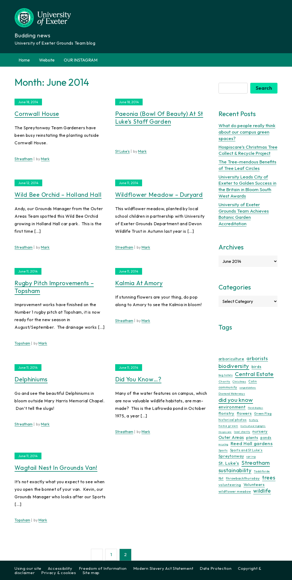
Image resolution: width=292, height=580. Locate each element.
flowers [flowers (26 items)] (244, 413)
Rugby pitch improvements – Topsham (54, 287)
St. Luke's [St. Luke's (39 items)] (229, 463)
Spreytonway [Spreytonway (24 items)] (231, 456)
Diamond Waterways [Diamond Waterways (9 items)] (232, 393)
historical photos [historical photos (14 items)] (233, 420)
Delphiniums (31, 379)
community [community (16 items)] (228, 387)
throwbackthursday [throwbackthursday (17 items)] (243, 478)
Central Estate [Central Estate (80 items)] (254, 373)
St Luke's (122, 151)
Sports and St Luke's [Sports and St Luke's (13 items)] (246, 450)
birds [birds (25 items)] (257, 366)
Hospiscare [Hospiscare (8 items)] (225, 431)
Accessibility (60, 568)
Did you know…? (138, 379)
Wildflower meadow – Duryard (159, 194)
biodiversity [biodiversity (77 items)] (234, 365)
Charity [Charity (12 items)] (224, 381)
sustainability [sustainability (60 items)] (235, 470)
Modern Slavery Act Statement (163, 568)
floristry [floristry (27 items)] (226, 413)
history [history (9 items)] (253, 419)
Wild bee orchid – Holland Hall (58, 194)
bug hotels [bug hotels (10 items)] (226, 375)
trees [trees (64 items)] (269, 477)
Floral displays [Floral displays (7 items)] (255, 407)
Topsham (22, 343)
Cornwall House (37, 113)
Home (24, 60)
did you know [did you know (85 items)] (236, 399)
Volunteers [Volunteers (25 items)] (254, 484)
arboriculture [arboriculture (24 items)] (231, 358)
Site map (91, 572)
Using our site (28, 568)
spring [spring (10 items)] (251, 456)
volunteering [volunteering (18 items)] (230, 484)
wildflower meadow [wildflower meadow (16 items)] (235, 491)
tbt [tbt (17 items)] (221, 478)
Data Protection (216, 568)
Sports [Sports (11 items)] (223, 450)
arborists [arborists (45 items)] (257, 358)
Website (47, 60)
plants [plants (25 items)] (252, 437)
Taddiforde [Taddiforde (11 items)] (262, 471)
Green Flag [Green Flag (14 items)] (263, 413)
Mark (45, 158)
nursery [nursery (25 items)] (260, 431)
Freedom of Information (103, 568)
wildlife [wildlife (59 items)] (262, 491)
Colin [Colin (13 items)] (252, 381)
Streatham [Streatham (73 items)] (255, 462)
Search (264, 88)
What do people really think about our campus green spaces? (247, 132)
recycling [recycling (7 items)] (223, 444)
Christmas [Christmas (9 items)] (239, 381)
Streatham (24, 158)
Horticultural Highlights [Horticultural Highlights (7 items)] (253, 426)
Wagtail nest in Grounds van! (56, 467)
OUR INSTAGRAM (80, 60)
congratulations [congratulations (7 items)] (248, 387)
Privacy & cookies (58, 572)
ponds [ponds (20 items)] (266, 437)
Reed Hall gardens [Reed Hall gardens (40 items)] (252, 443)
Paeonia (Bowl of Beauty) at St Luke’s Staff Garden (159, 117)
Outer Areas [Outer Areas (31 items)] (231, 437)
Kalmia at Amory (139, 283)
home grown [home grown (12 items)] (228, 426)
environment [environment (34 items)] (232, 407)
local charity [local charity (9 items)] (242, 431)
